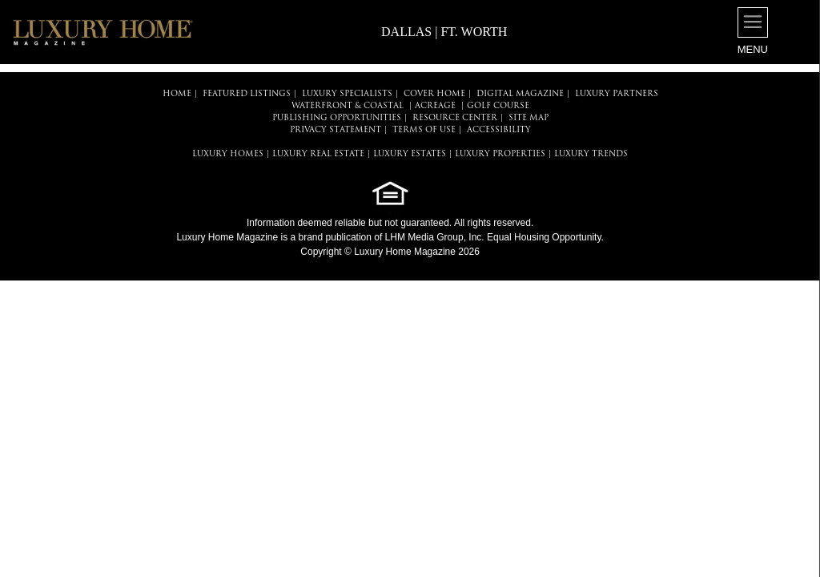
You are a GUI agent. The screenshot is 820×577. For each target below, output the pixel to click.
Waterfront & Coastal (347, 106)
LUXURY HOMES (227, 154)
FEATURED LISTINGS (247, 94)
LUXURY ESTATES (409, 154)
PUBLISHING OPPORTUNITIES (336, 118)
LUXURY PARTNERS (616, 94)
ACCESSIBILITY (499, 130)
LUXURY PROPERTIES (500, 154)
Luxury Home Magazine (227, 237)
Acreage (435, 106)
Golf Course (498, 106)
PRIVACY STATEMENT (335, 130)
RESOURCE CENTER (454, 118)
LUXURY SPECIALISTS (347, 94)
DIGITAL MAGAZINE (520, 94)
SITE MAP (528, 118)
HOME (177, 94)
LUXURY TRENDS (591, 154)
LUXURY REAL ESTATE (318, 154)
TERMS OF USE (424, 130)
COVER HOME (434, 94)
